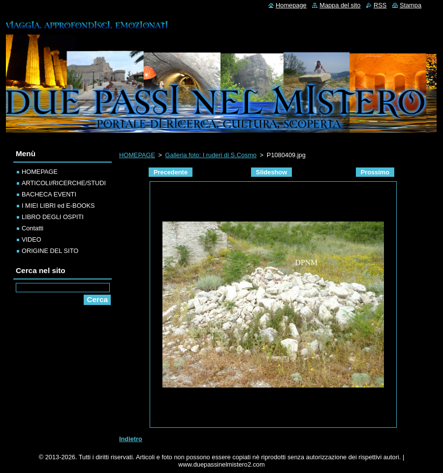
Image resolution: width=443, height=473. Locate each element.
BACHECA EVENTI (49, 194)
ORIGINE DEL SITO (50, 250)
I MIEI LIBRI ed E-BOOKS (58, 205)
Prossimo (375, 172)
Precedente (171, 172)
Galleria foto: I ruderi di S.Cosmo (211, 155)
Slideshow (271, 172)
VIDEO (31, 239)
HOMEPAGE (137, 155)
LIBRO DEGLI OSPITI (53, 217)
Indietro (130, 439)
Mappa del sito (339, 5)
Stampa (410, 5)
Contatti (32, 228)
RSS (380, 5)
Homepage (291, 5)
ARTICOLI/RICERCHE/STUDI (64, 183)
